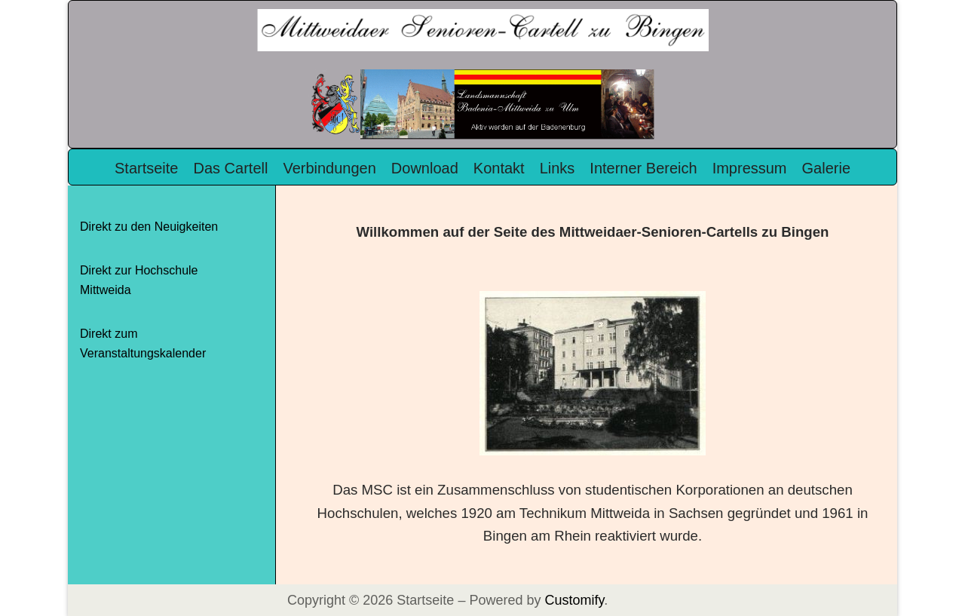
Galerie (826, 168)
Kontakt (499, 168)
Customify (574, 600)
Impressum (749, 168)
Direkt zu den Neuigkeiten (149, 226)
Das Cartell (230, 168)
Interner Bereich (643, 168)
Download (424, 168)
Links (557, 168)
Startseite (146, 168)
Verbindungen (329, 168)
